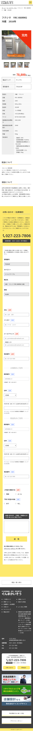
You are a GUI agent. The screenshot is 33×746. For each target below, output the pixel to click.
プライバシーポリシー (10, 548)
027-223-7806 (16, 235)
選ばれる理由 (22, 602)
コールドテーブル (23, 622)
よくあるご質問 (22, 607)
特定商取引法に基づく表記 (16, 713)
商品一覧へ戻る (16, 582)
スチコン (27, 626)
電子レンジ (23, 630)
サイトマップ (7, 609)
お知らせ (6, 607)
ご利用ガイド (7, 599)
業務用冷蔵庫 (27, 614)
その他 (21, 633)
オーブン (20, 628)
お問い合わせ (9, 667)
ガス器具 (22, 626)
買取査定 (23, 667)
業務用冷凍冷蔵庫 (23, 612)
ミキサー (25, 628)
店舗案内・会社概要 (9, 604)
